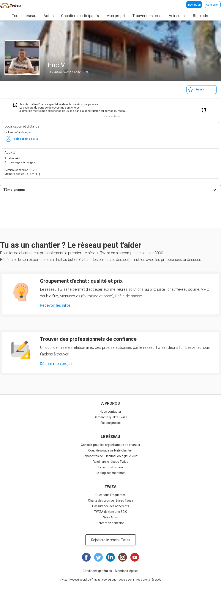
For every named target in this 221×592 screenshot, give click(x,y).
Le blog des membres (110, 473)
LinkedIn (110, 557)
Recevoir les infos (55, 305)
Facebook (86, 557)
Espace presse (111, 423)
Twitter (98, 557)
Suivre (199, 89)
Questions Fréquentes (110, 495)
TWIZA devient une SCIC (110, 511)
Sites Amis (110, 517)
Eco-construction (110, 467)
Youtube (134, 557)
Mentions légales (126, 571)
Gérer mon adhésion (110, 523)
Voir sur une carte (25, 138)
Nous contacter (110, 411)
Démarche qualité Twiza (110, 417)
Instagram (122, 557)
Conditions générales (97, 571)
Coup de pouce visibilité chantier (110, 450)
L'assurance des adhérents (110, 506)
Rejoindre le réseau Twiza (110, 461)
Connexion (212, 4)
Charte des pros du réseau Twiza (110, 500)
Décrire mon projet (56, 363)
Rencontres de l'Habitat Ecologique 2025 (111, 456)
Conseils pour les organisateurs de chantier (110, 445)
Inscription (194, 4)
